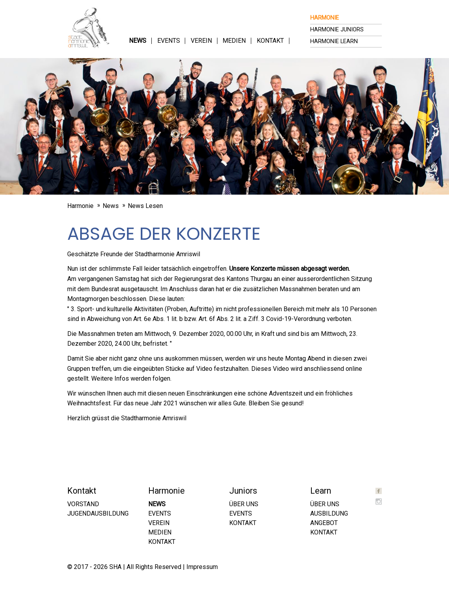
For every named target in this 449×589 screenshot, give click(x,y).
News (137, 40)
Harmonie (324, 18)
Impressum (202, 567)
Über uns (243, 504)
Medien (234, 40)
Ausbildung (329, 513)
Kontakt (270, 40)
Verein (201, 40)
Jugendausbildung (98, 513)
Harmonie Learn (334, 41)
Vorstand (83, 504)
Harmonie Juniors (337, 29)
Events (168, 40)
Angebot (324, 523)
